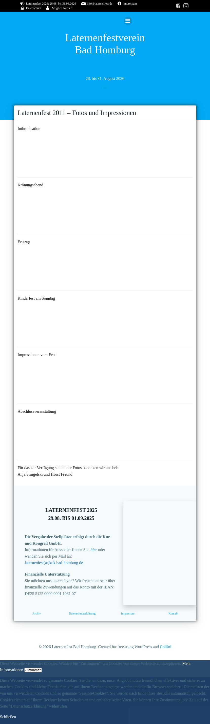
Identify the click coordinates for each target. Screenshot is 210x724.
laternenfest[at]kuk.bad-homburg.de (54, 563)
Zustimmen (33, 670)
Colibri (165, 647)
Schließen (8, 717)
